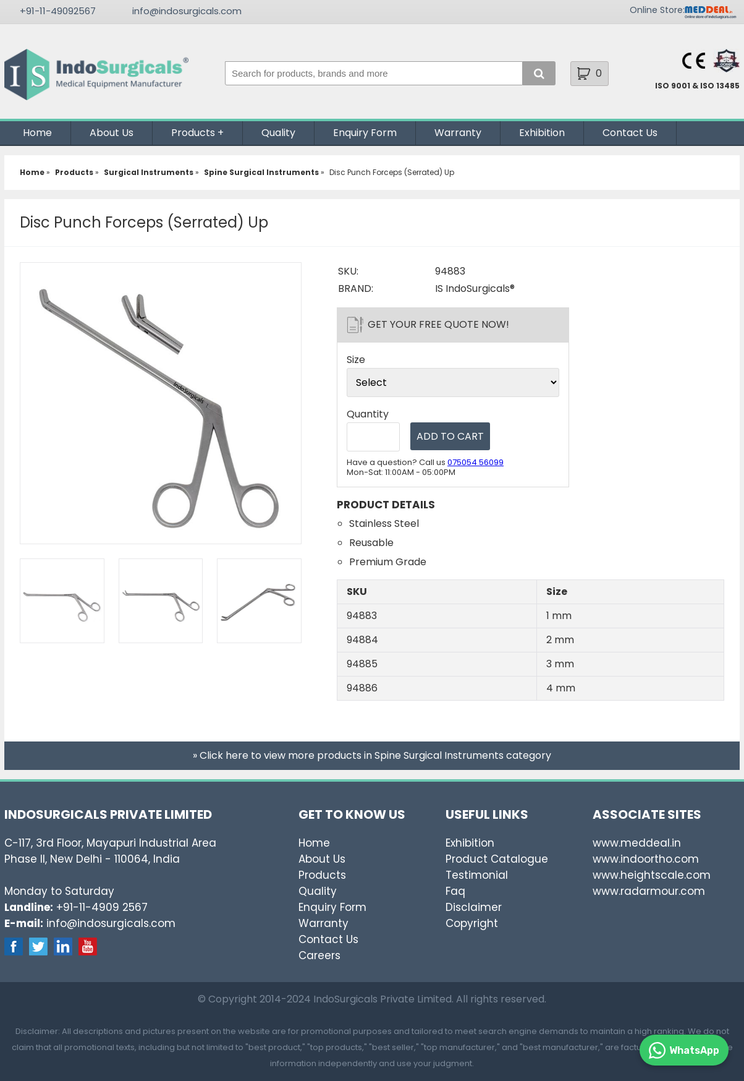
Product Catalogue (497, 859)
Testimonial (477, 875)
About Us (111, 133)
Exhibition (542, 133)
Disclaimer (474, 907)
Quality (278, 133)
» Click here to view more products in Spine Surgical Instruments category (372, 755)
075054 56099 (475, 462)
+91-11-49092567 (58, 10)
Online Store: (657, 10)
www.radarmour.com (649, 891)
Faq (455, 891)
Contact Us (629, 133)
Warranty (457, 133)
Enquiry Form (365, 133)
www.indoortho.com (646, 859)
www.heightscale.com (652, 875)
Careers (319, 955)
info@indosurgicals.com (187, 10)
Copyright (472, 923)
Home (37, 133)
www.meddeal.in (637, 842)
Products (193, 133)
